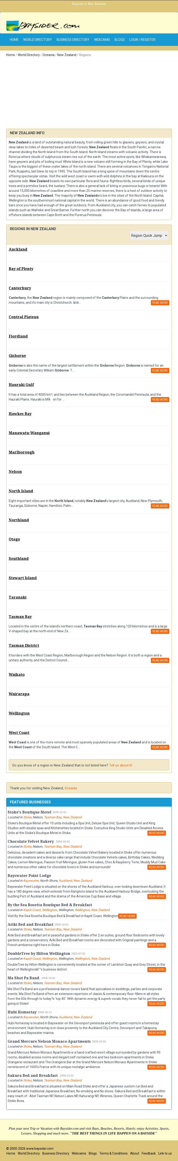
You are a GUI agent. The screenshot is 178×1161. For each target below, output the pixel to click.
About (134, 1153)
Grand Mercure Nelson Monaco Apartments (49, 1041)
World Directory (37, 40)
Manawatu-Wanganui (29, 433)
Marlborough (21, 452)
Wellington (19, 713)
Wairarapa (19, 694)
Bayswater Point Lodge (29, 875)
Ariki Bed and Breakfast (30, 924)
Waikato (17, 674)
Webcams (102, 40)
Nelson (15, 471)
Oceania (49, 55)
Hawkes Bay (20, 414)
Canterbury (20, 288)
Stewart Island (23, 578)
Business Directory (73, 40)
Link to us (165, 1153)
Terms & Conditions (113, 1153)
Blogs (120, 40)
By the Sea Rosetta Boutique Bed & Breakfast (50, 905)
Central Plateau (24, 317)
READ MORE (160, 302)
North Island (21, 491)
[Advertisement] (89, 94)
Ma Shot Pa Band (24, 978)
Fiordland (18, 336)
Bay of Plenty (21, 269)
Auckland (18, 249)
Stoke (27, 817)
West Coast (19, 732)
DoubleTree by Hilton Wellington (39, 953)
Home (10, 55)
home (14, 40)
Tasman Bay (20, 617)
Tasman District (24, 645)
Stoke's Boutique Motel (29, 812)
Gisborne (17, 355)
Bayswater (31, 880)
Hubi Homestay (22, 1012)
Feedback (149, 1153)
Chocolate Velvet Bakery (31, 841)
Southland (19, 558)
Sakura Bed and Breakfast (33, 1075)
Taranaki (17, 597)
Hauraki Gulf (21, 385)
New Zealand (66, 55)
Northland (19, 520)
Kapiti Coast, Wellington (40, 910)
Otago (14, 539)
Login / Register (142, 40)
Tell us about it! (120, 765)
